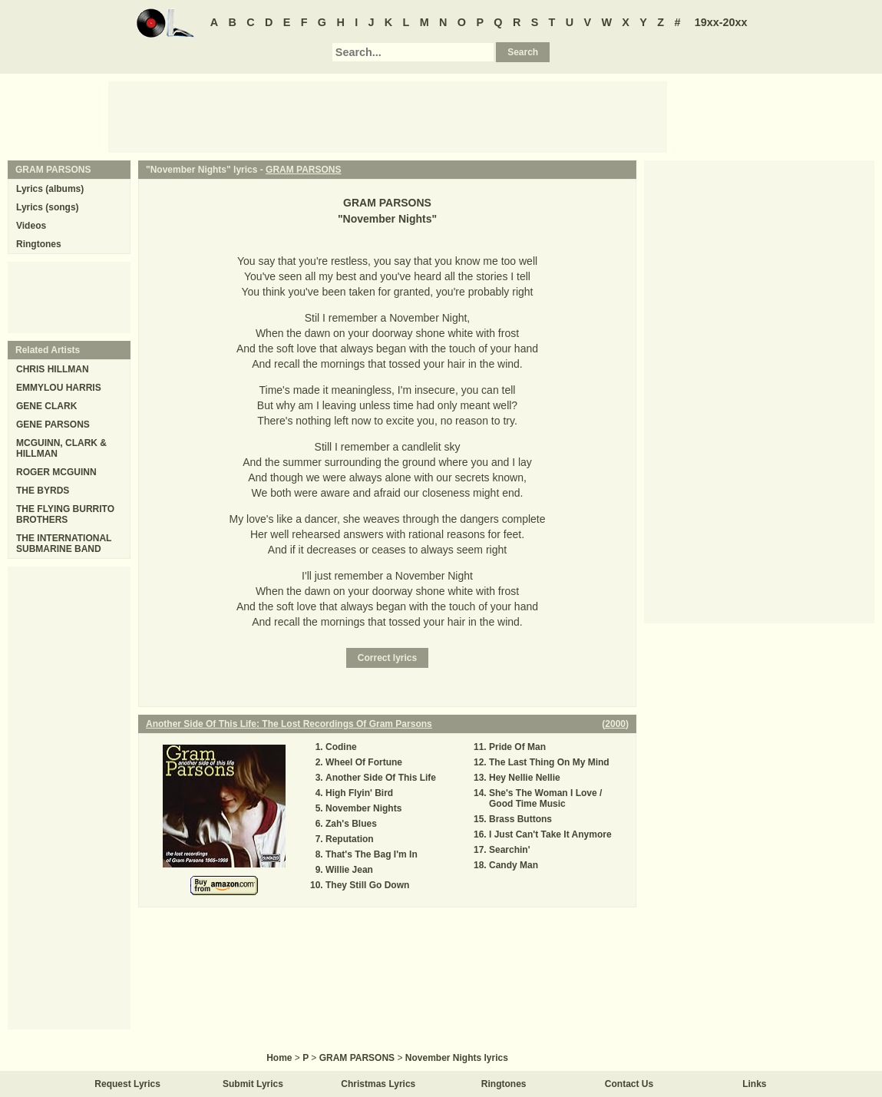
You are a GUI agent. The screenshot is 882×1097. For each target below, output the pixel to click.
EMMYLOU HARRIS (58, 387)
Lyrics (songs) (47, 207)
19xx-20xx (721, 22)
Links (754, 1084)
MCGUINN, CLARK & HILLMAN (61, 448)
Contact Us (629, 1084)
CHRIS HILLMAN (52, 369)
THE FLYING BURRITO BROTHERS (65, 514)
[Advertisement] (387, 115)
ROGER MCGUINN (56, 472)
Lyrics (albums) (50, 188)
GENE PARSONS (53, 424)
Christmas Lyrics (378, 1084)
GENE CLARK (46, 406)
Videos (31, 225)
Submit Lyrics (253, 1084)
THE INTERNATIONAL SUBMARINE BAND (63, 543)
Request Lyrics (127, 1084)
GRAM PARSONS (303, 169)
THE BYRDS (42, 490)
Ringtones (38, 244)
